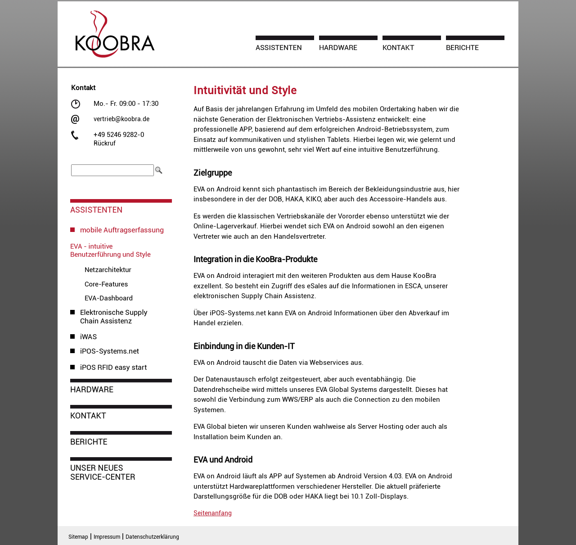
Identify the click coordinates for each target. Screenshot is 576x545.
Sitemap (78, 537)
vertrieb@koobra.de (121, 119)
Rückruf (105, 143)
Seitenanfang (213, 513)
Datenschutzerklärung (152, 537)
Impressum (107, 537)
